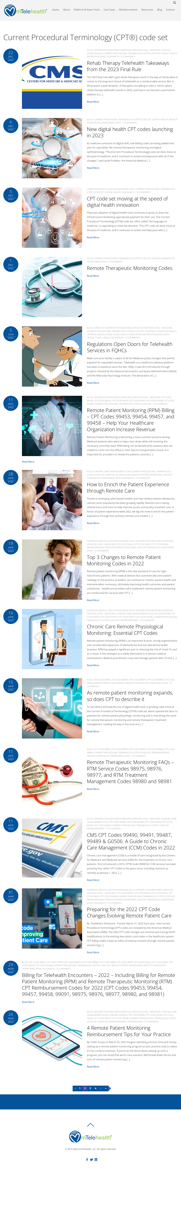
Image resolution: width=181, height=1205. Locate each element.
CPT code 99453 (141, 908)
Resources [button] (148, 10)
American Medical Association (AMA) (107, 191)
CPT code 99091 (162, 622)
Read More (93, 110)
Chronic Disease (118, 1043)
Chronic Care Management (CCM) (112, 480)
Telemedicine (135, 1049)
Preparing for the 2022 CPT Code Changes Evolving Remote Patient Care (129, 930)
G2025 (109, 337)
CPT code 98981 (107, 983)
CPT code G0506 (101, 834)
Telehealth (112, 59)
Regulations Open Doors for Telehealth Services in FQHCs (124, 349)
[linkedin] (96, 1188)
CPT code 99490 (152, 830)
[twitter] (91, 1188)
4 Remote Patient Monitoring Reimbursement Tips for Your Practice (125, 1061)
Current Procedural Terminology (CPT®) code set (132, 55)
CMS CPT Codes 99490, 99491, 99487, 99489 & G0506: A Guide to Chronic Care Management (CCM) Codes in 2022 (132, 852)
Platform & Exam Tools (88, 10)
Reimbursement (129, 10)
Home (56, 10)
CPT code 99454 (102, 403)
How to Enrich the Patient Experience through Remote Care (130, 496)
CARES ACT (99, 330)
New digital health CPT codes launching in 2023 (124, 134)
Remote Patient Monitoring (147, 483)
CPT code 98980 (154, 688)
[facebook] (87, 1188)
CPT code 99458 (154, 403)
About (67, 10)
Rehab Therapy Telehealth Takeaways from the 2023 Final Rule (126, 71)
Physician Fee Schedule (148, 337)
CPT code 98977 (137, 688)
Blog (160, 10)
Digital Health (160, 122)
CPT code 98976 (119, 688)
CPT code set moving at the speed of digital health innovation (130, 204)
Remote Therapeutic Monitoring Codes (128, 273)
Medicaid (103, 1049)
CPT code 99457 (119, 403)
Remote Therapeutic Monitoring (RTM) (146, 692)
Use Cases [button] (110, 10)
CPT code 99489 (134, 830)
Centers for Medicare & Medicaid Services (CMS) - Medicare (127, 52)
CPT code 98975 (102, 688)
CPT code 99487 (117, 830)
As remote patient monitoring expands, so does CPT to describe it (130, 707)
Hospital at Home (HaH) (118, 483)
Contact (171, 10)
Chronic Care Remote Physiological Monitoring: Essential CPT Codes (131, 638)
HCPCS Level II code (123, 337)
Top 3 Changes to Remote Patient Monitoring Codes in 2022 (130, 568)
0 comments (128, 59)
